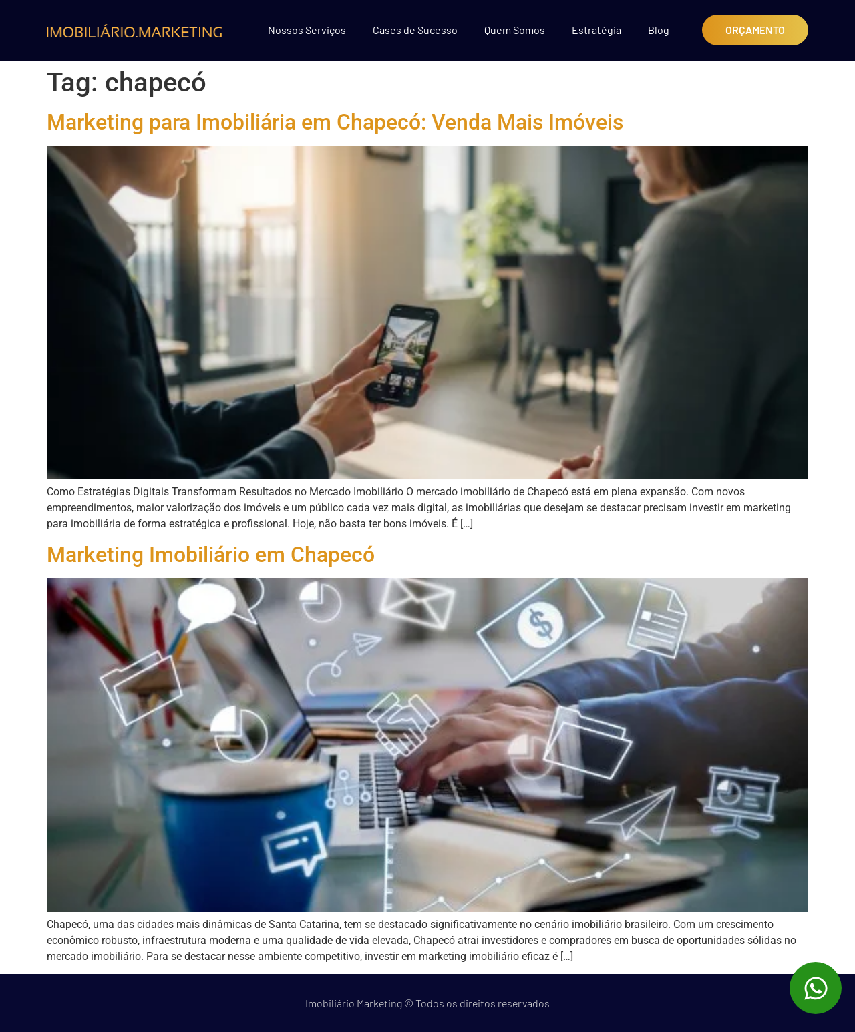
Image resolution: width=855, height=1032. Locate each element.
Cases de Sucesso (415, 29)
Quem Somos (514, 29)
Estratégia (596, 29)
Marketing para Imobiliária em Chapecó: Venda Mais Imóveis (335, 122)
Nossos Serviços (307, 29)
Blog (658, 29)
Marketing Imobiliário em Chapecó (211, 554)
